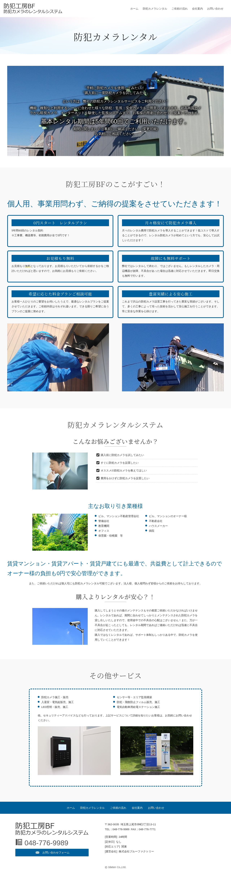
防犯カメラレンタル (155, 8)
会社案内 (197, 8)
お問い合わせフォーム (55, 852)
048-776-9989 (46, 843)
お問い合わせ (215, 8)
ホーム (134, 8)
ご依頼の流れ (179, 8)
